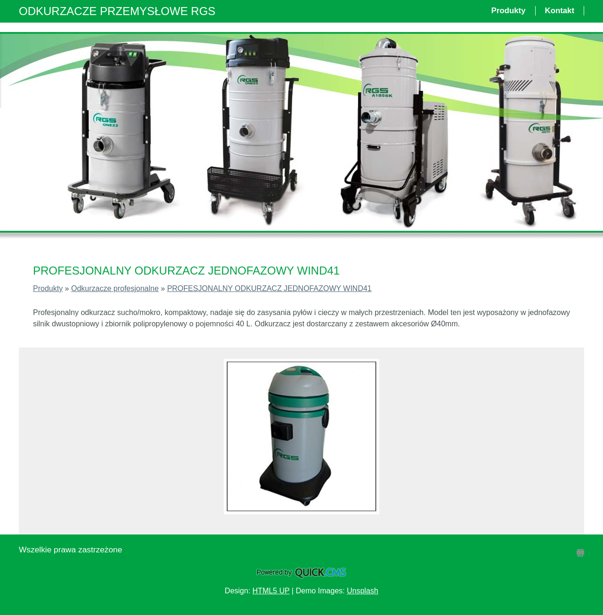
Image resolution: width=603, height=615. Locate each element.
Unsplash (362, 591)
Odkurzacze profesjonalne (115, 288)
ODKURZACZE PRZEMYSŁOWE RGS (117, 11)
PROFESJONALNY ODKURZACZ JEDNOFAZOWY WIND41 (269, 288)
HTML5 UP (271, 591)
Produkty (508, 10)
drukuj (580, 553)
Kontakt (559, 10)
